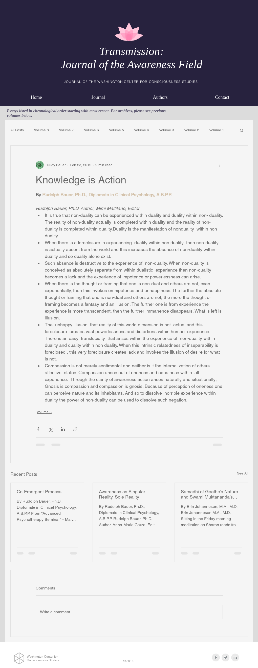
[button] (241, 130)
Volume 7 (66, 130)
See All (242, 473)
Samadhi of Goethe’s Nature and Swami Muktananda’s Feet (209, 494)
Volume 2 (191, 130)
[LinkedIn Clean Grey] (235, 657)
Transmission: (131, 51)
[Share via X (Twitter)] (50, 429)
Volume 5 (116, 130)
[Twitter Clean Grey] (225, 657)
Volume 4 (141, 130)
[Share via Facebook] (38, 429)
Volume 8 (41, 130)
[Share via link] (75, 429)
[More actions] (220, 165)
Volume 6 (91, 130)
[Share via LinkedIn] (62, 429)
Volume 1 (216, 130)
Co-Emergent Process (39, 491)
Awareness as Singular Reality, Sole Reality (122, 494)
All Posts (17, 130)
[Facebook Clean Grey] (216, 657)
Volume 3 (166, 130)
